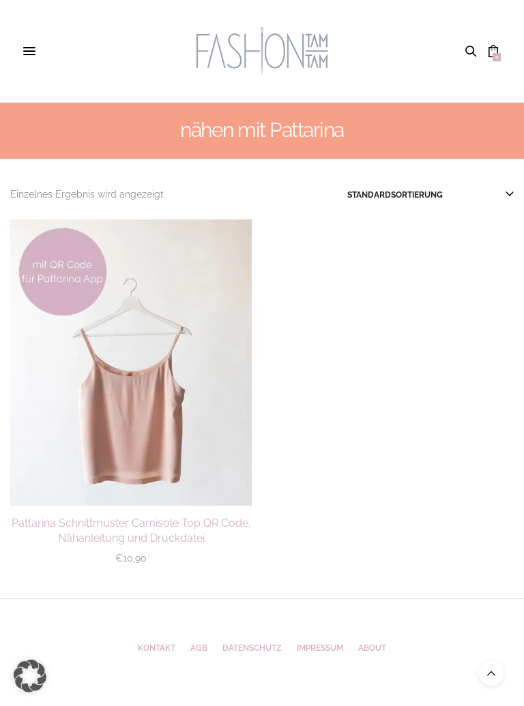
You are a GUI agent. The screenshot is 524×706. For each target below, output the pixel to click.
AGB (198, 648)
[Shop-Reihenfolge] (430, 195)
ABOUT (372, 648)
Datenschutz (252, 648)
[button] (30, 676)
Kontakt (156, 648)
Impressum (320, 648)
